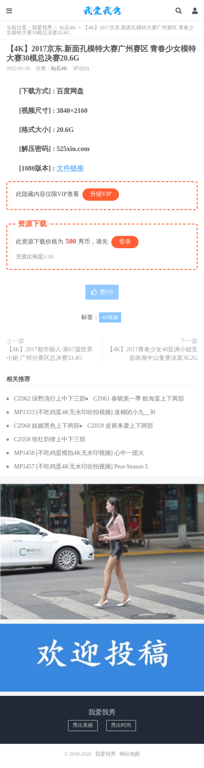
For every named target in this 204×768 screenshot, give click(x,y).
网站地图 (129, 754)
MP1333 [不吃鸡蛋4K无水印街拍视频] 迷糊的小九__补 (85, 412)
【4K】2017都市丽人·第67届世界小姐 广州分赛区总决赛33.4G (49, 353)
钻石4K (68, 28)
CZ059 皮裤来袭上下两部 (120, 426)
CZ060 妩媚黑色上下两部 (46, 426)
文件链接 (70, 168)
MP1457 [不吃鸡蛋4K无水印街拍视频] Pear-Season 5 (81, 466)
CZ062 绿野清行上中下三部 (49, 398)
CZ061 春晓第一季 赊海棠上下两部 (138, 398)
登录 (125, 241)
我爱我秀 (102, 10)
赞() (102, 292)
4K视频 (110, 317)
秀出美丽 (83, 725)
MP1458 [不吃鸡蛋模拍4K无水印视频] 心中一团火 (79, 453)
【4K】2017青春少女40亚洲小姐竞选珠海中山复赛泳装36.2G (152, 353)
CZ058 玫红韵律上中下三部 (49, 439)
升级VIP (101, 194)
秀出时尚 (121, 725)
